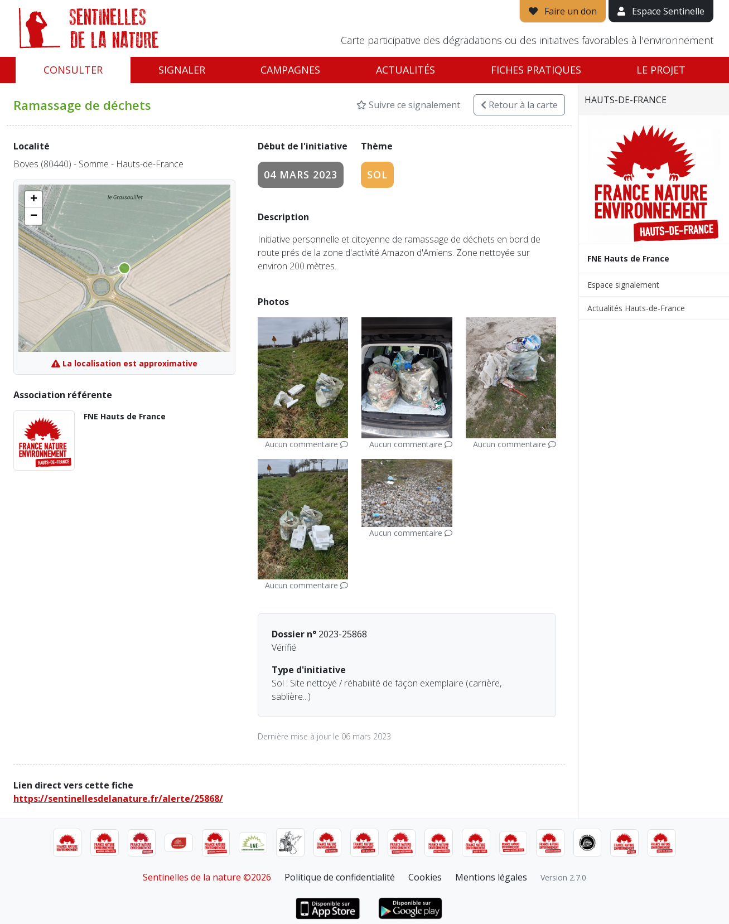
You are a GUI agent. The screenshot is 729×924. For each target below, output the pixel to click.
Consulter (73, 69)
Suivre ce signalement (408, 105)
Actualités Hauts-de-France (636, 308)
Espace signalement (623, 284)
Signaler (181, 69)
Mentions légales (491, 877)
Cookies (425, 877)
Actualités (405, 69)
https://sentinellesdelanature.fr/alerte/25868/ (118, 798)
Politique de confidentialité (339, 877)
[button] (33, 199)
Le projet (660, 69)
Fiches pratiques (536, 69)
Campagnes (290, 69)
